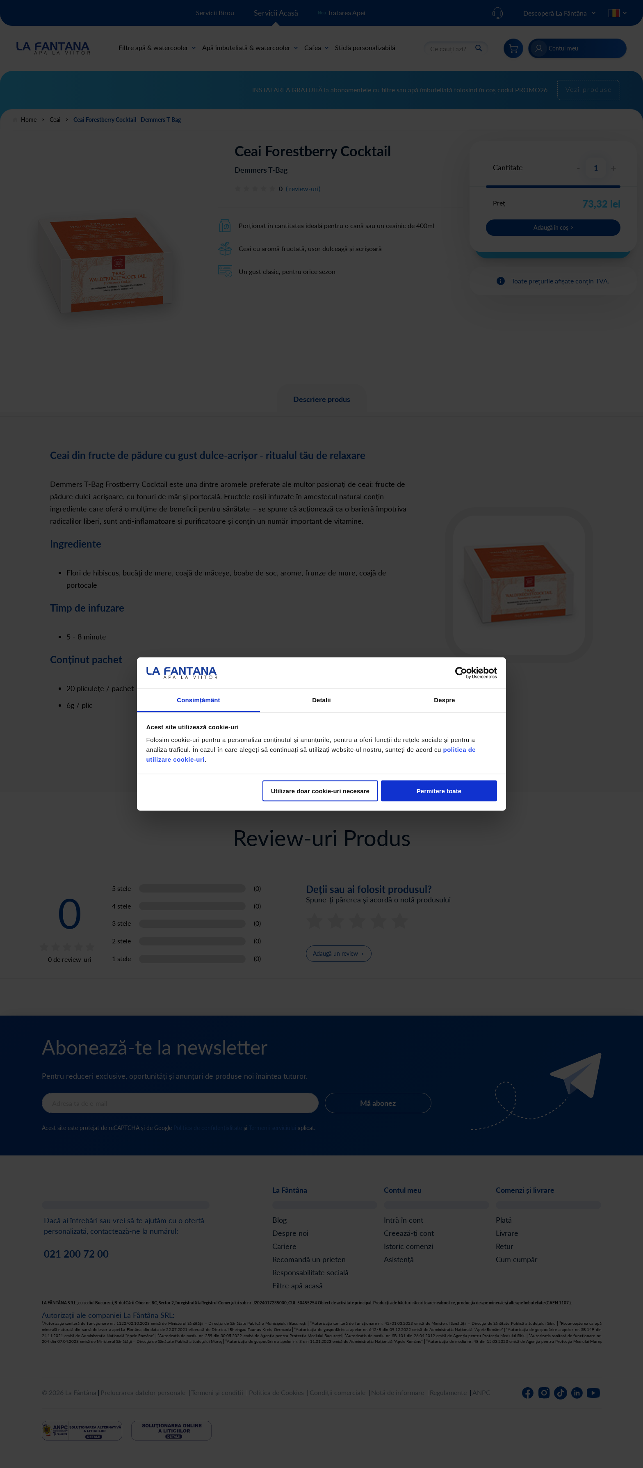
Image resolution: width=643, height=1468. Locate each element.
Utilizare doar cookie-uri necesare (320, 790)
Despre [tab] (444, 699)
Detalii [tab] (321, 699)
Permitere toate (439, 790)
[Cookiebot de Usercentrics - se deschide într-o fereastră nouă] (461, 673)
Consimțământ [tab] (198, 699)
